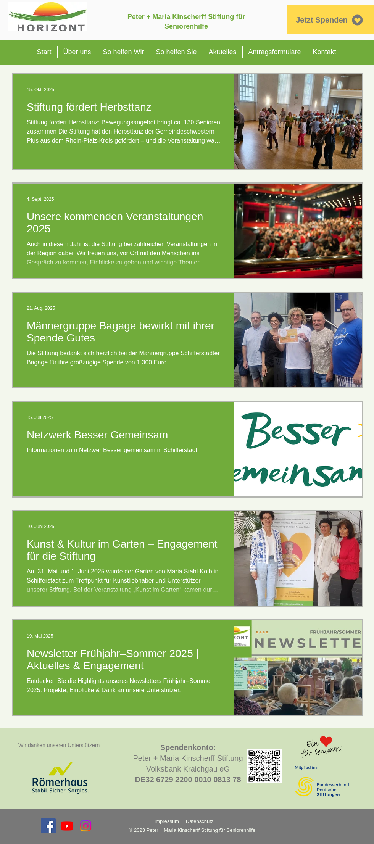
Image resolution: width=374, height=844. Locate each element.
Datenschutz (200, 821)
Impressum (167, 821)
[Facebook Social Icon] (48, 825)
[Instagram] (85, 825)
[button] (77, 52)
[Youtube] (67, 825)
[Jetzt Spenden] (330, 19)
